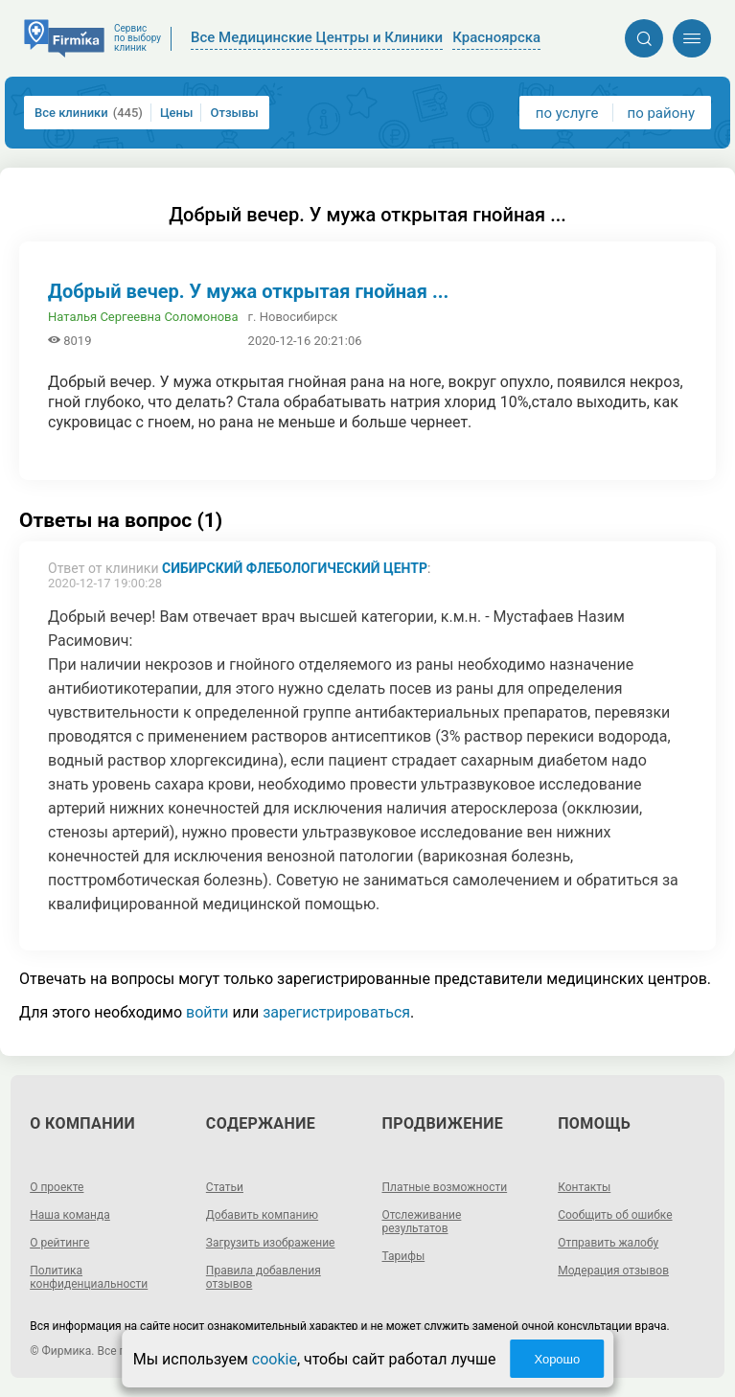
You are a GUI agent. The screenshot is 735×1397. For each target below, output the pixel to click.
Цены (177, 112)
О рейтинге (59, 1242)
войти (207, 1012)
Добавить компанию (262, 1215)
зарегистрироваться (336, 1012)
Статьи (224, 1187)
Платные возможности (445, 1187)
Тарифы (403, 1256)
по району (661, 113)
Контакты (584, 1187)
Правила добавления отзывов (263, 1277)
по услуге (567, 113)
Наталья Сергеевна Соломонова (143, 316)
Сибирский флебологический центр (294, 568)
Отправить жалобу (608, 1242)
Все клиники (88, 112)
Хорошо (557, 1359)
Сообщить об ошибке (615, 1215)
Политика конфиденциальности (89, 1277)
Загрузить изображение (270, 1242)
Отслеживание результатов (422, 1221)
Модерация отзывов (613, 1270)
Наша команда (70, 1215)
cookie (274, 1359)
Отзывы (234, 112)
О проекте (56, 1187)
